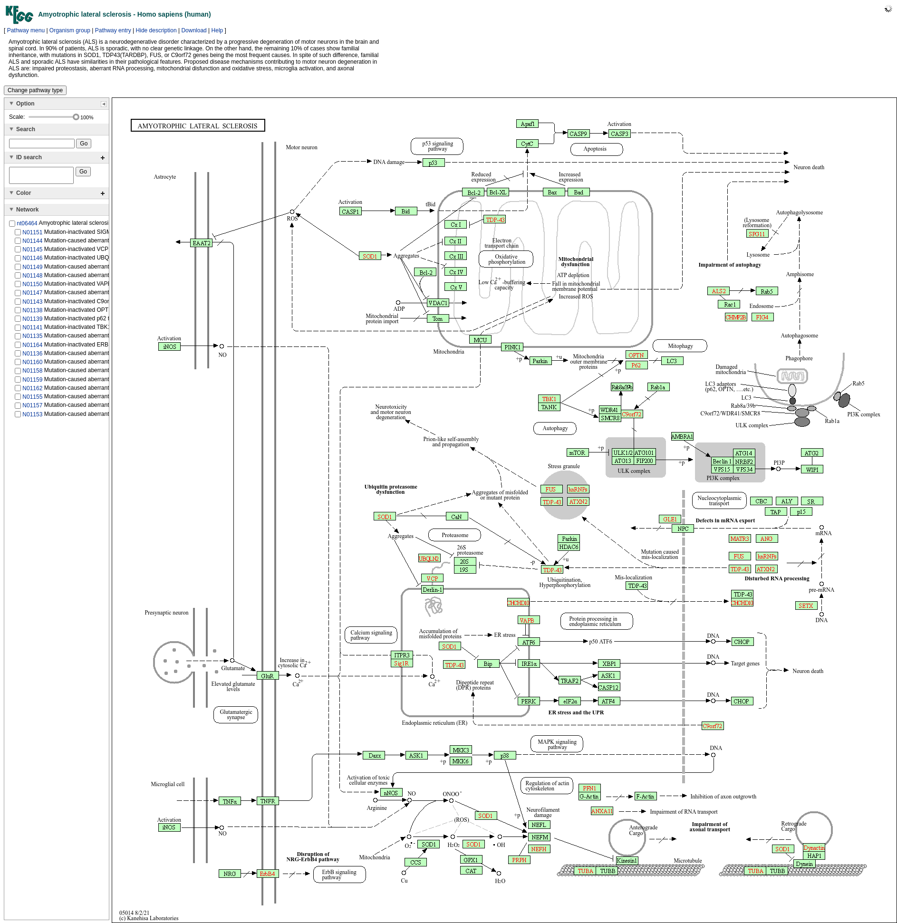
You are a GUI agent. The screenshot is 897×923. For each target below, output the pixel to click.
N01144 (32, 243)
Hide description (156, 30)
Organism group (69, 30)
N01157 (32, 408)
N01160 (32, 365)
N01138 (32, 313)
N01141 (32, 330)
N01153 (32, 416)
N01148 (32, 278)
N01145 (32, 252)
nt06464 (27, 226)
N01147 (32, 295)
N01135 (32, 339)
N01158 (32, 373)
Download (193, 30)
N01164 (32, 348)
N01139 (32, 321)
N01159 (32, 382)
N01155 (32, 399)
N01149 (32, 269)
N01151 (32, 234)
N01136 (32, 356)
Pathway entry (113, 30)
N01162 (32, 391)
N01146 (32, 261)
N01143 (32, 304)
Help (217, 30)
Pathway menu (26, 30)
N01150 (32, 287)
